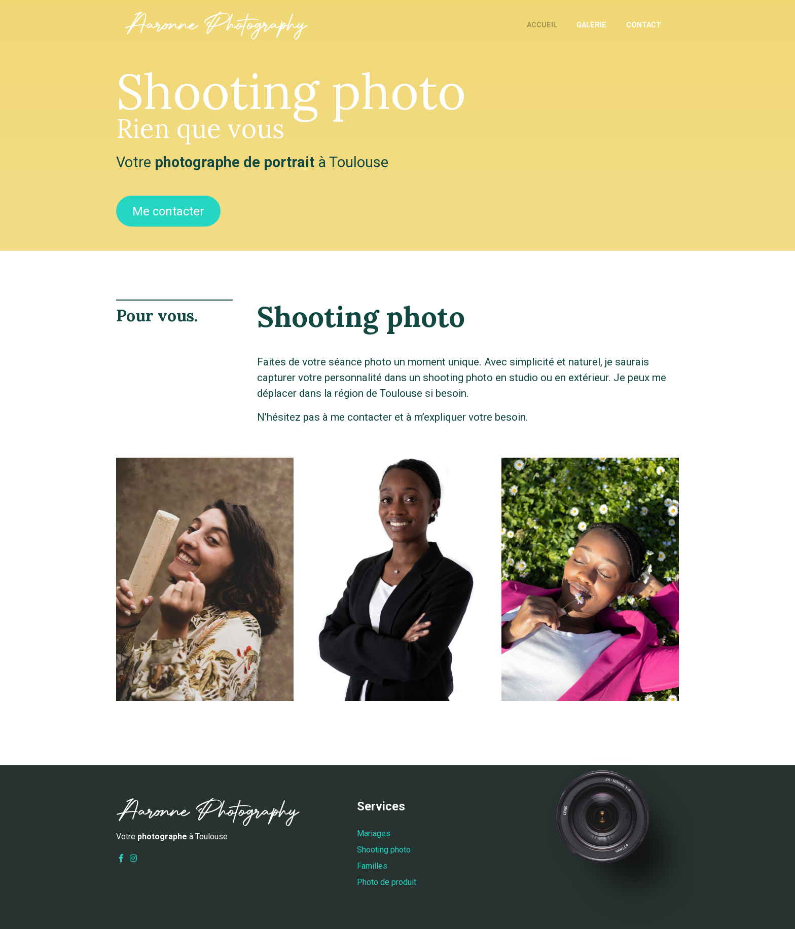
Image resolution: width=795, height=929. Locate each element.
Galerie (591, 25)
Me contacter (168, 211)
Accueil (542, 25)
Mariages (373, 833)
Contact (643, 25)
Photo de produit (386, 882)
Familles (372, 866)
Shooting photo (384, 849)
